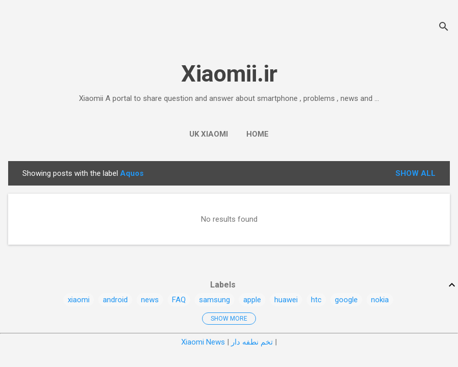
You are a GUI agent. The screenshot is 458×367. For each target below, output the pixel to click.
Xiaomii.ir (229, 73)
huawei (286, 299)
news (150, 299)
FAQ (179, 299)
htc (316, 299)
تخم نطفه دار (252, 342)
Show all (415, 173)
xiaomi (79, 299)
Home (257, 134)
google (346, 299)
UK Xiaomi (208, 134)
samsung (214, 299)
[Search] (444, 27)
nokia (380, 299)
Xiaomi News (203, 342)
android (115, 299)
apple (252, 299)
